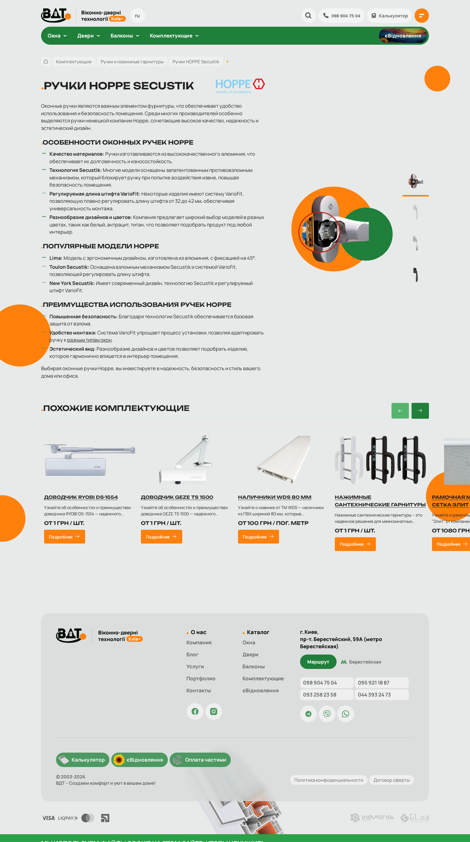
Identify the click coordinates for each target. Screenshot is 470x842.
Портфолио (201, 680)
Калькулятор (389, 16)
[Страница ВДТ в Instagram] (213, 714)
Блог (192, 656)
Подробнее (61, 540)
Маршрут (318, 656)
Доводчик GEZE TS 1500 (177, 501)
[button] (400, 414)
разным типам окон (89, 340)
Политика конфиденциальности (328, 780)
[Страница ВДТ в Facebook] (195, 714)
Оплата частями (205, 759)
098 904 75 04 (341, 15)
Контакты (198, 692)
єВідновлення (403, 35)
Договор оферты (391, 780)
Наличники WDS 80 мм (274, 501)
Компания (199, 644)
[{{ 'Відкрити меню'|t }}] (422, 15)
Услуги (195, 668)
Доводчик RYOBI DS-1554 (81, 501)
